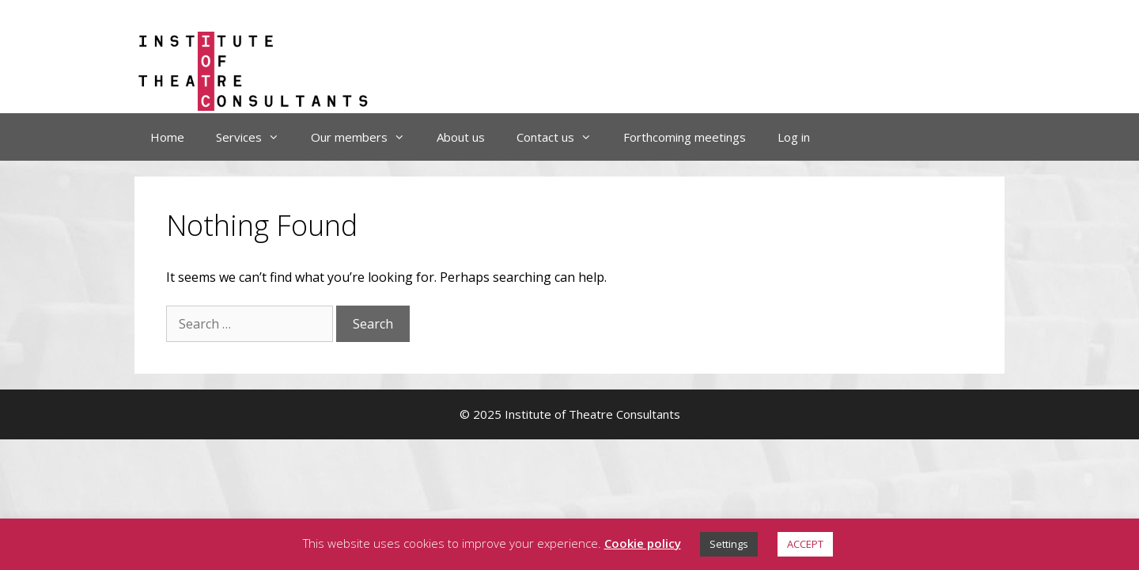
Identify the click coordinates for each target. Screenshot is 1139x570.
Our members (366, 137)
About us (461, 137)
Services (255, 137)
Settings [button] (729, 544)
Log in (794, 137)
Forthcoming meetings (684, 137)
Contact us (562, 137)
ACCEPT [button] (805, 544)
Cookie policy (642, 543)
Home (167, 137)
